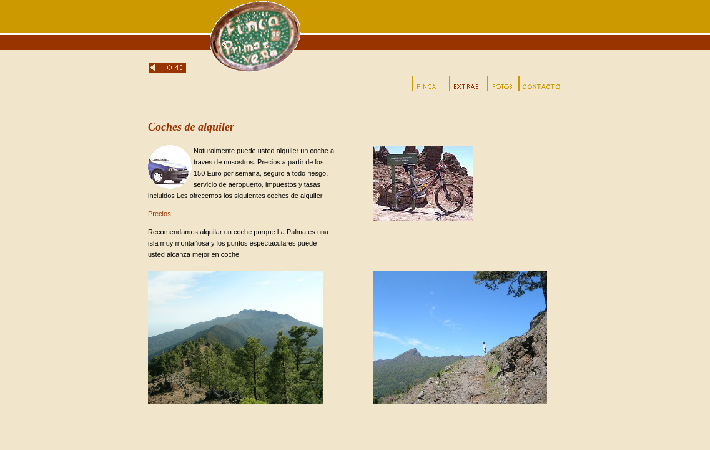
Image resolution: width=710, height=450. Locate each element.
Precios (159, 214)
